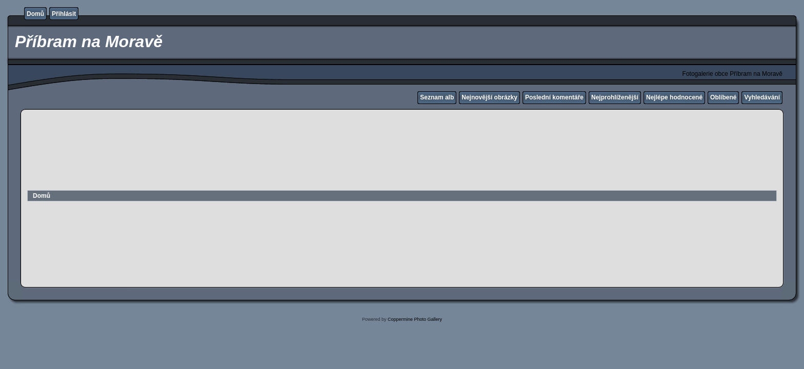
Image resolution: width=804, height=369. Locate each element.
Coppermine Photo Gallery (415, 319)
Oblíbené (723, 97)
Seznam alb (437, 97)
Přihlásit (64, 13)
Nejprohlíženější (614, 97)
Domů (35, 13)
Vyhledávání (762, 97)
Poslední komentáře (554, 97)
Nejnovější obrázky (489, 97)
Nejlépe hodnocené (674, 97)
